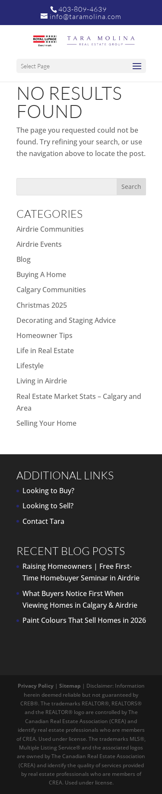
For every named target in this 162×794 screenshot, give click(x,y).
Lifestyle (30, 365)
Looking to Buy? (48, 490)
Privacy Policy (36, 685)
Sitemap (70, 685)
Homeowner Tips (44, 335)
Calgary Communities (51, 289)
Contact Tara (43, 521)
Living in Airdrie (41, 381)
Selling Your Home (46, 423)
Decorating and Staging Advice (66, 320)
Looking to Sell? (47, 505)
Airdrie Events (39, 244)
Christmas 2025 (41, 305)
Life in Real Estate (45, 350)
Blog (23, 259)
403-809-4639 (82, 9)
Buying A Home (41, 274)
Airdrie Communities (50, 229)
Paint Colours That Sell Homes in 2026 (84, 620)
